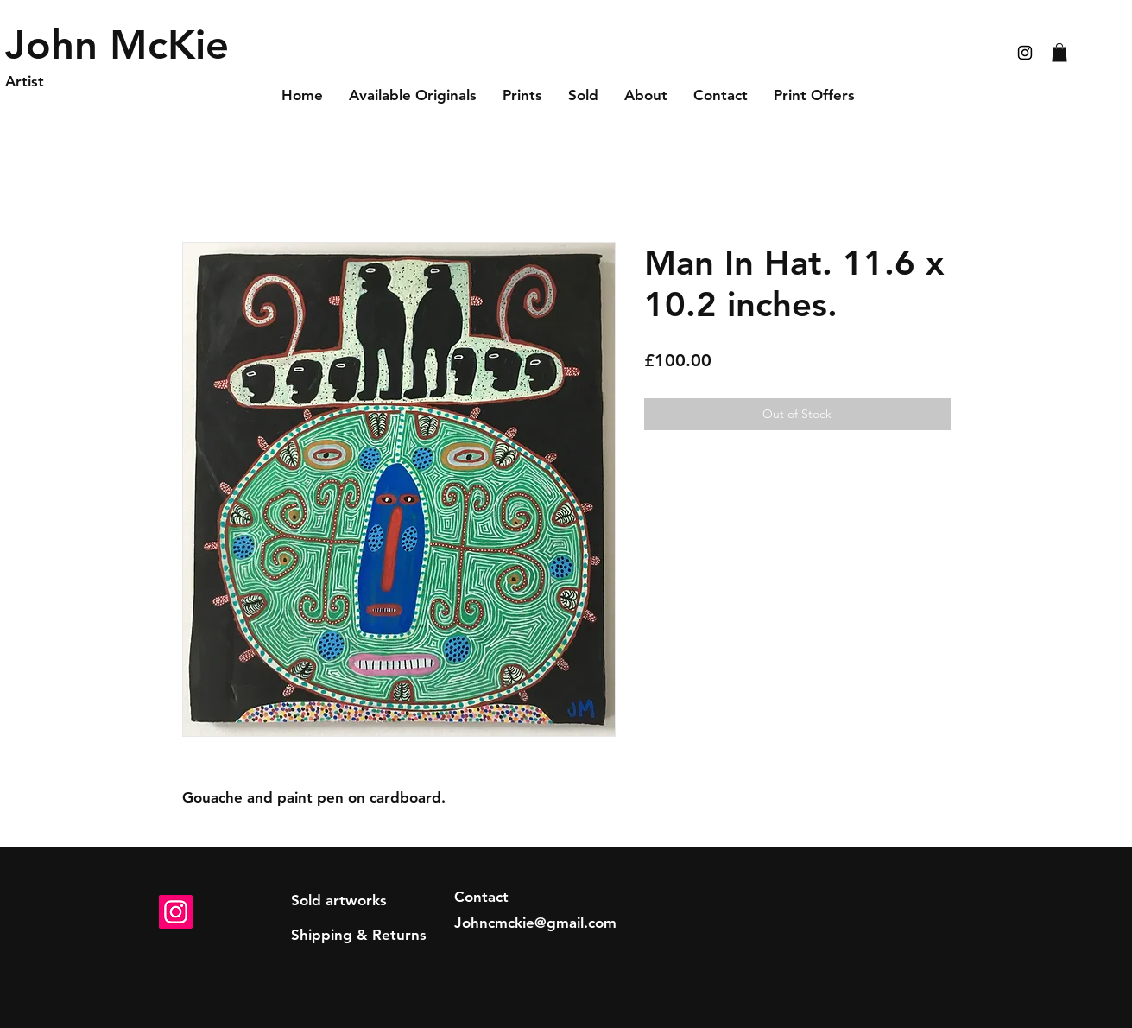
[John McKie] (121, 44)
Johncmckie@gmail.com (535, 922)
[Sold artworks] (339, 901)
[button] (1059, 52)
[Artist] (87, 82)
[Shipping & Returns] (359, 935)
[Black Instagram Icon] (1024, 52)
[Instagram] (176, 912)
